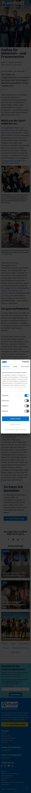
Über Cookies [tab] (25, 366)
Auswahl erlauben (15, 424)
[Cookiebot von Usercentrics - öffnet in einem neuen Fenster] (22, 362)
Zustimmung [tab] (5, 366)
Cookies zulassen (15, 418)
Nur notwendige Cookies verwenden (15, 429)
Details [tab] (15, 366)
